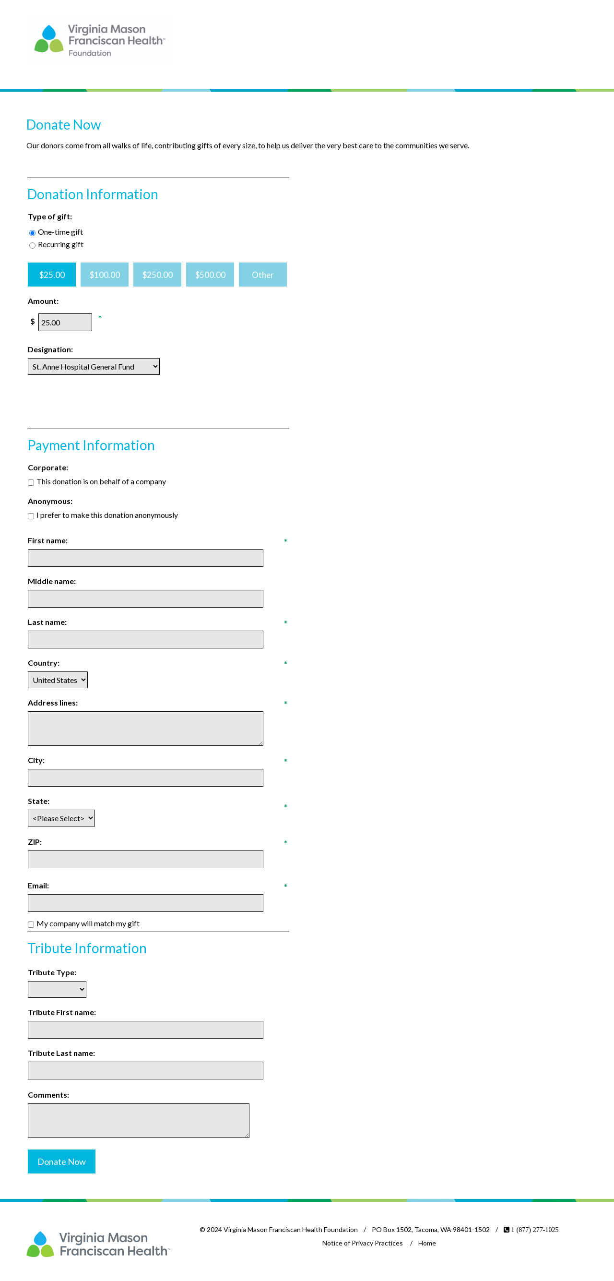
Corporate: (48, 467)
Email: (38, 885)
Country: (43, 662)
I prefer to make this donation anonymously (107, 514)
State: (38, 800)
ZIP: (35, 841)
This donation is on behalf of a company (101, 481)
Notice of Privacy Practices (362, 1243)
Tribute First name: (62, 1012)
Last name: (47, 621)
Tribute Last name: (61, 1052)
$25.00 (52, 275)
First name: (48, 540)
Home (427, 1243)
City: (36, 760)
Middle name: (52, 581)
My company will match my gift (88, 923)
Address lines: (53, 702)
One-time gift (60, 231)
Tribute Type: (52, 972)
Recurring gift (60, 244)
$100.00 (105, 275)
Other (263, 275)
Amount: (43, 300)
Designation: (50, 349)
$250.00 (157, 275)
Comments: (48, 1094)
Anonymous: (50, 500)
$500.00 (210, 275)
